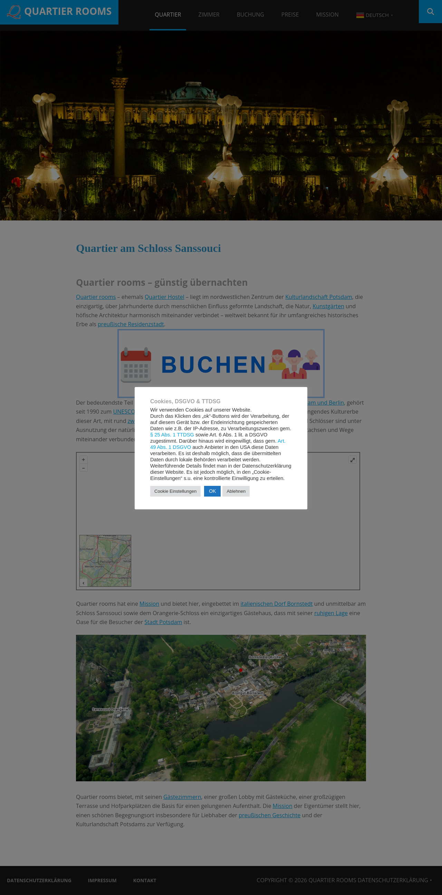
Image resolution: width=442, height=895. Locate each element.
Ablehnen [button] (236, 491)
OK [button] (212, 491)
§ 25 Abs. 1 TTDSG (172, 434)
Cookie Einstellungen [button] (175, 491)
